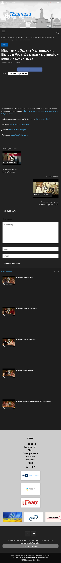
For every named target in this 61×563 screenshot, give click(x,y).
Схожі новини (6, 271)
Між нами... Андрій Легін (24, 277)
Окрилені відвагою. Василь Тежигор (10, 170)
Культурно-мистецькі (42, 195)
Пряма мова (22, 74)
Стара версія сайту (30, 546)
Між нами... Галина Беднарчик (26, 308)
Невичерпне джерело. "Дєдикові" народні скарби (48, 203)
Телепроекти (30, 447)
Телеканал (30, 443)
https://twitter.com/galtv (17, 130)
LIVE (48, 2)
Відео (5, 45)
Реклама (30, 456)
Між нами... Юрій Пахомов (25, 370)
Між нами (12, 74)
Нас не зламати (9, 162)
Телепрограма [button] (30, 453)
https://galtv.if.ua (33, 558)
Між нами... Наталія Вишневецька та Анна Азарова (33, 401)
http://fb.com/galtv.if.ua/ (19, 124)
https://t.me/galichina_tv (19, 135)
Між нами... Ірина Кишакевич (26, 339)
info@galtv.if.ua (34, 543)
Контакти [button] (30, 459)
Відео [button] (30, 450)
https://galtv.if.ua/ (43, 119)
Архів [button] (30, 462)
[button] (57, 32)
